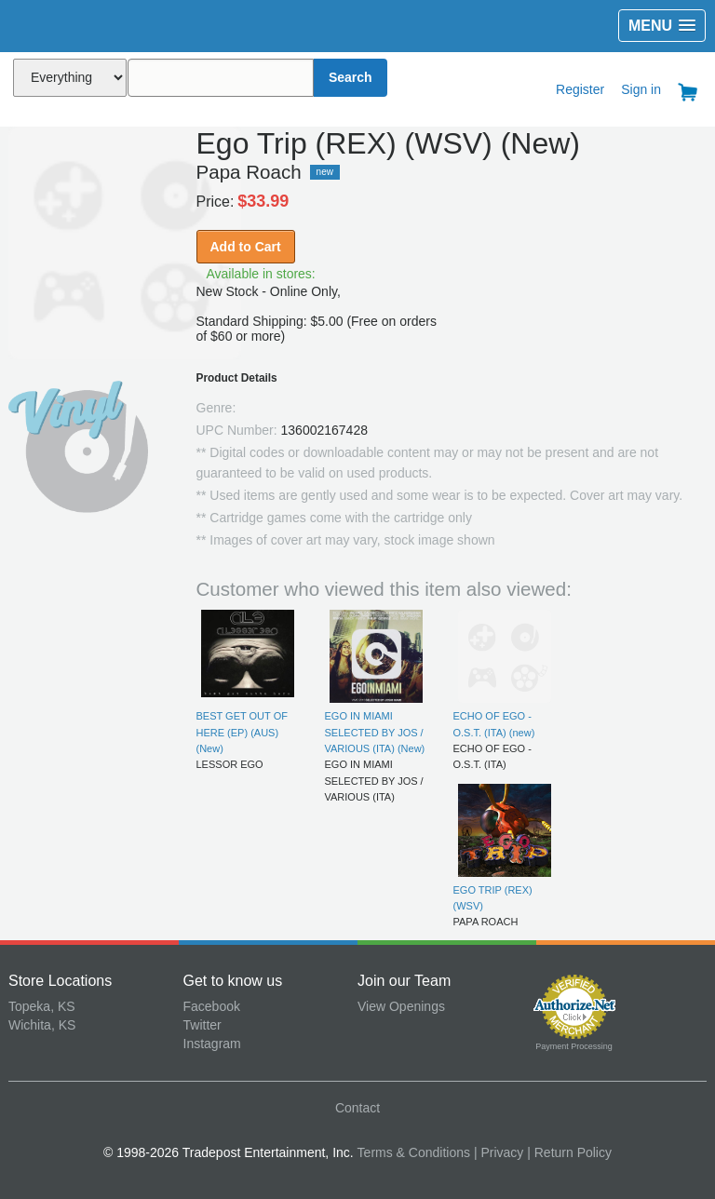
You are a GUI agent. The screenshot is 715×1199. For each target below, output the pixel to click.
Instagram (212, 1043)
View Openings (401, 1006)
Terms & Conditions (414, 1152)
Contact (357, 1107)
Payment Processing (574, 1046)
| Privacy (498, 1152)
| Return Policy (569, 1152)
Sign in (641, 89)
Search (350, 77)
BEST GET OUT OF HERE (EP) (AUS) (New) (242, 732)
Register (580, 89)
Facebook (211, 1006)
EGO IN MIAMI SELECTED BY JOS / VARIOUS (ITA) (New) (375, 732)
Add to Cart (245, 246)
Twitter (202, 1024)
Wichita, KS (41, 1024)
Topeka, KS (41, 1006)
